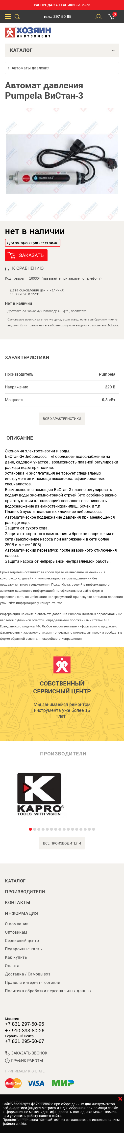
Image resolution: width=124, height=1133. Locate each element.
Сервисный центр (22, 941)
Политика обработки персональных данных (48, 991)
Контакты (17, 902)
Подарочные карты (24, 949)
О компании (16, 924)
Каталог (15, 880)
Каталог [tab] (62, 50)
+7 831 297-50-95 (24, 1024)
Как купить (16, 957)
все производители (62, 843)
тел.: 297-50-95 (57, 17)
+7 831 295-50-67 (24, 1041)
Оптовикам (16, 932)
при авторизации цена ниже (32, 243)
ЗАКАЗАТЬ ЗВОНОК (26, 1053)
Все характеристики (62, 419)
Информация (21, 913)
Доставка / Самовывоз (27, 974)
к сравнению (28, 268)
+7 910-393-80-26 (25, 1030)
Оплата (12, 966)
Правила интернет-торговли (32, 982)
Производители (25, 891)
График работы (24, 1060)
